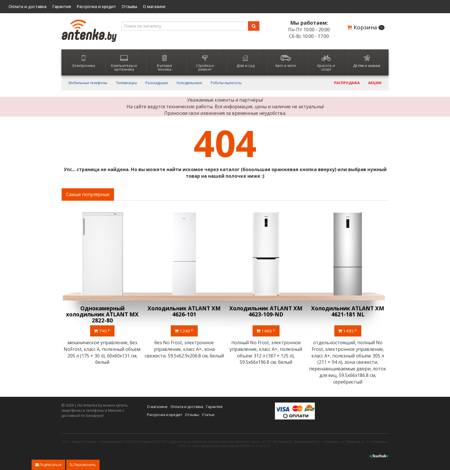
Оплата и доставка (27, 7)
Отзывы (129, 7)
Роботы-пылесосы (226, 83)
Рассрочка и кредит (96, 7)
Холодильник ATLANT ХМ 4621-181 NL (347, 311)
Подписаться (48, 464)
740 (102, 330)
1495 (348, 330)
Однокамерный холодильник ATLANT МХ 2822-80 (102, 314)
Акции (374, 83)
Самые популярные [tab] (88, 194)
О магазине (154, 7)
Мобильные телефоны (88, 83)
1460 (266, 330)
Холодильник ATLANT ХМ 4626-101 (184, 311)
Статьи (208, 414)
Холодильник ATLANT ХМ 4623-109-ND (265, 311)
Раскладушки (157, 83)
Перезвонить (83, 464)
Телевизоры (126, 83)
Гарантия (61, 7)
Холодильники (189, 83)
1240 (184, 330)
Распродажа (347, 83)
